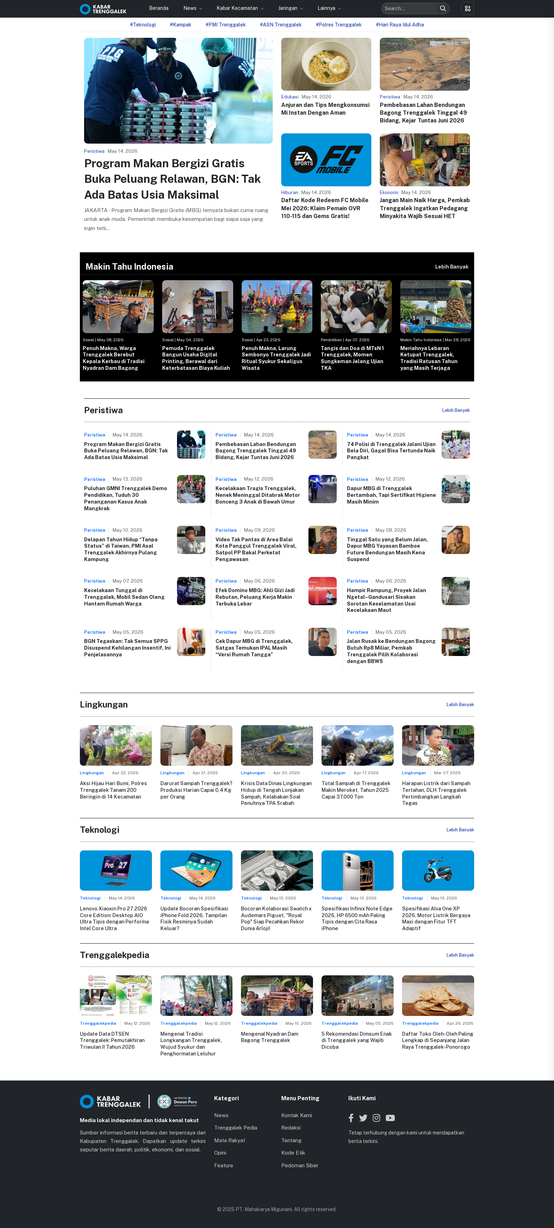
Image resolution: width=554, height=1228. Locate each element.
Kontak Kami (296, 1115)
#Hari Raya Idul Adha (400, 25)
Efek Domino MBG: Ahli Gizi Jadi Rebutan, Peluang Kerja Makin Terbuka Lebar (255, 596)
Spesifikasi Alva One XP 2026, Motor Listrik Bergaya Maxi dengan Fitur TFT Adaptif (436, 918)
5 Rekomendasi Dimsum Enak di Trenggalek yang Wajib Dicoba (357, 1040)
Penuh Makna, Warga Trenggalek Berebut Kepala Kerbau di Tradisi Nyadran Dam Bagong (114, 358)
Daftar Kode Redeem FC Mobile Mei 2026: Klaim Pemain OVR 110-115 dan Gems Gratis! (325, 208)
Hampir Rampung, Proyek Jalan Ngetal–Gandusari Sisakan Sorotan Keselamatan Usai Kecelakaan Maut (386, 600)
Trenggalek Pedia (235, 1128)
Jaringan (288, 8)
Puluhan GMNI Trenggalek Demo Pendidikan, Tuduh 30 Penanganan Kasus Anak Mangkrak (125, 498)
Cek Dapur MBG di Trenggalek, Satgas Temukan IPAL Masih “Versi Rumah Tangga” (254, 647)
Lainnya (327, 8)
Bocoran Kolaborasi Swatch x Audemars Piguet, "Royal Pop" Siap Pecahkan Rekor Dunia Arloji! (276, 918)
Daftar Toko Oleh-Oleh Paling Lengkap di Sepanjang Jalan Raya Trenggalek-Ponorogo (437, 1040)
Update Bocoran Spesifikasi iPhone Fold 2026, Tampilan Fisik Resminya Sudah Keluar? (194, 918)
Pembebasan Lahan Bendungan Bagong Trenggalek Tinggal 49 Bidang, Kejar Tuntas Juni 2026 (423, 113)
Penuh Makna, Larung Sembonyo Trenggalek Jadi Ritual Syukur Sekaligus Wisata (276, 358)
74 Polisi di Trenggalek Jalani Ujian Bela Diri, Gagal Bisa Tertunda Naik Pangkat (391, 450)
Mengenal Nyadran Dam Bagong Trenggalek (269, 1037)
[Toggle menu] (467, 8)
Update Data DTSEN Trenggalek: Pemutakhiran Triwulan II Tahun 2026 (112, 1040)
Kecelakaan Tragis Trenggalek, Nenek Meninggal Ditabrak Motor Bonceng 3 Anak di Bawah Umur (258, 494)
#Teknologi (143, 25)
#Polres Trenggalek (339, 25)
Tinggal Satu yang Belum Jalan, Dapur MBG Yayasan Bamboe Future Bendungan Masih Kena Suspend (387, 549)
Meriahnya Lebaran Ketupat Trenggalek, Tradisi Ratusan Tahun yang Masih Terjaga (429, 358)
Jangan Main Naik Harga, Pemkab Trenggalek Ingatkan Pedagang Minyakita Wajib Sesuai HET (425, 208)
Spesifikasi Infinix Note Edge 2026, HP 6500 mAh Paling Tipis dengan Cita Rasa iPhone (357, 918)
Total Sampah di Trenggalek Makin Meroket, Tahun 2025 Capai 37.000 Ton (356, 789)
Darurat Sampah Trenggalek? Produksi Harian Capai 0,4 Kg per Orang (196, 789)
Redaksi (291, 1128)
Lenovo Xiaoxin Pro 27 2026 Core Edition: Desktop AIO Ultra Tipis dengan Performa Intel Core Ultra (114, 918)
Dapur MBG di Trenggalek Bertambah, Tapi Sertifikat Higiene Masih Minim (391, 494)
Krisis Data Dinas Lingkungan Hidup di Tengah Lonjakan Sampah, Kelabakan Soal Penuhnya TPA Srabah (276, 793)
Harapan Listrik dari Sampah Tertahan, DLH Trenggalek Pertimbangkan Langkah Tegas (436, 793)
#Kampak (180, 25)
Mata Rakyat (229, 1140)
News (190, 8)
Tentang (291, 1140)
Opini (220, 1153)
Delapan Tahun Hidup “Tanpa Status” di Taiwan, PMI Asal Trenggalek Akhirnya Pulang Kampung (121, 549)
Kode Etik (293, 1153)
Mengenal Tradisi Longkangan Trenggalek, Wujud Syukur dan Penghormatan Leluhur (191, 1044)
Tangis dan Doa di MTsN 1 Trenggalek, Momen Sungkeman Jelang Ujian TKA (352, 358)
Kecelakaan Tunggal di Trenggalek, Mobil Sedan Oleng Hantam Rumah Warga (124, 596)
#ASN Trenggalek (281, 25)
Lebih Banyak (451, 267)
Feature (223, 1165)
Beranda (159, 8)
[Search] (443, 8)
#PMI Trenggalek (226, 25)
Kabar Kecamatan (238, 8)
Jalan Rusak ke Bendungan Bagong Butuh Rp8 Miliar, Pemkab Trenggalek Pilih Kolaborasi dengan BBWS (391, 651)
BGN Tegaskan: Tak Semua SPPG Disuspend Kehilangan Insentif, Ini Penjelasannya (127, 647)
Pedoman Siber (299, 1165)
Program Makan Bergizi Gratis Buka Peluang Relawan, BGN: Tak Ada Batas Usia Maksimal (172, 179)
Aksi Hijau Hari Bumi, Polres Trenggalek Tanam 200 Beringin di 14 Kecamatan (113, 789)
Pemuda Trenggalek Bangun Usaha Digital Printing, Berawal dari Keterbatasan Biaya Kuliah (196, 358)
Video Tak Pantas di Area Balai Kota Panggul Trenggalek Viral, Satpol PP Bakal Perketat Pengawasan (256, 549)
